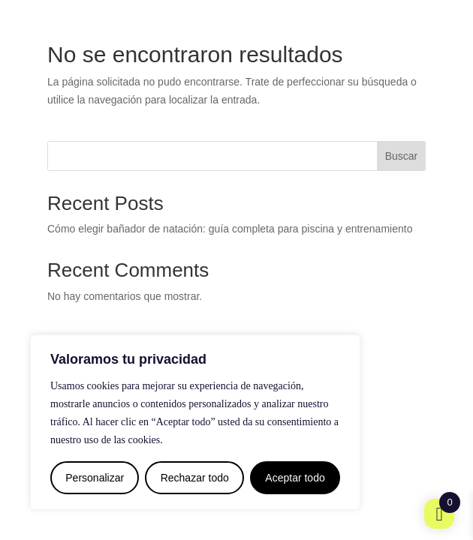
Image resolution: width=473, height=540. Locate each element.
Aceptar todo (294, 478)
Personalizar (94, 478)
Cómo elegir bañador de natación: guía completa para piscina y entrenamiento (229, 229)
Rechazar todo (195, 478)
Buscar (401, 156)
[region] (195, 422)
